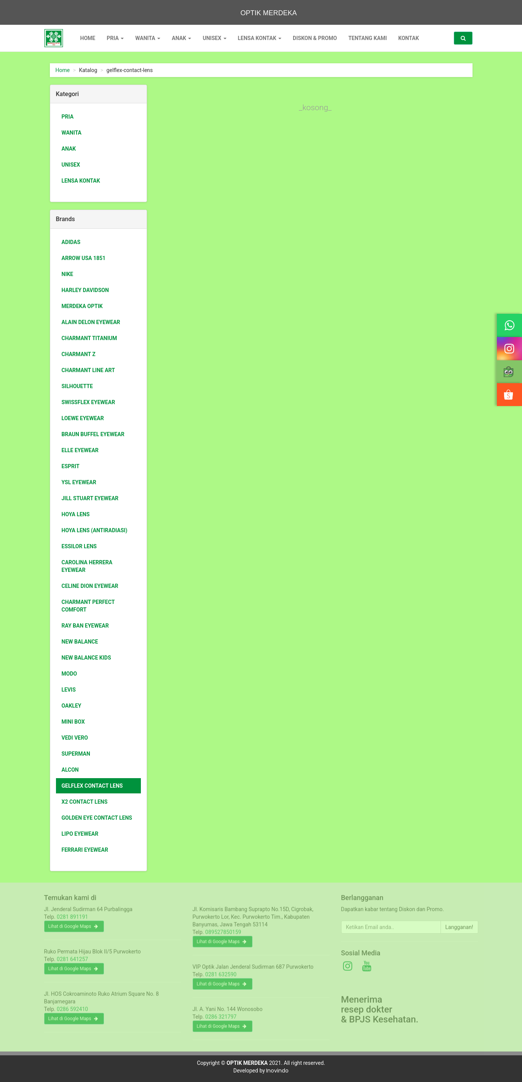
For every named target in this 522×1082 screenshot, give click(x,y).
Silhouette (77, 386)
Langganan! (459, 931)
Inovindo (277, 1070)
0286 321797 (220, 1020)
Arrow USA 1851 (84, 258)
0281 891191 (72, 920)
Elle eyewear (80, 450)
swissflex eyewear (88, 402)
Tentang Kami (367, 38)
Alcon (70, 770)
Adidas (71, 242)
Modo (69, 674)
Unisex (214, 38)
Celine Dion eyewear (90, 586)
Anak (181, 38)
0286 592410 (72, 1013)
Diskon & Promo (315, 38)
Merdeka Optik (82, 306)
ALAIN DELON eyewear (91, 322)
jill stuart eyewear (90, 498)
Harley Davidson (85, 290)
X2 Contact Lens (85, 802)
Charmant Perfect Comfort (88, 606)
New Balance (80, 642)
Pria (115, 38)
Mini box (73, 722)
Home (88, 38)
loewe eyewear (83, 418)
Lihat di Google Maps (73, 930)
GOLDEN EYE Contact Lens (97, 818)
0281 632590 (220, 978)
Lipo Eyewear (80, 834)
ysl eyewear (79, 482)
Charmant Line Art (88, 370)
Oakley (71, 706)
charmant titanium (89, 338)
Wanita (147, 38)
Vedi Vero (75, 738)
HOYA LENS (76, 514)
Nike (67, 274)
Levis (69, 690)
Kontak (408, 38)
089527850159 (223, 936)
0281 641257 (72, 963)
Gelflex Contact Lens (92, 786)
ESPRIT (71, 466)
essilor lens (79, 546)
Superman (76, 754)
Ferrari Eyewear (85, 850)
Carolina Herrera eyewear (87, 566)
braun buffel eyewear (93, 434)
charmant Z (79, 354)
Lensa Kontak (260, 38)
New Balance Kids (86, 658)
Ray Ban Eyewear (85, 626)
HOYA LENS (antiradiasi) (95, 530)
